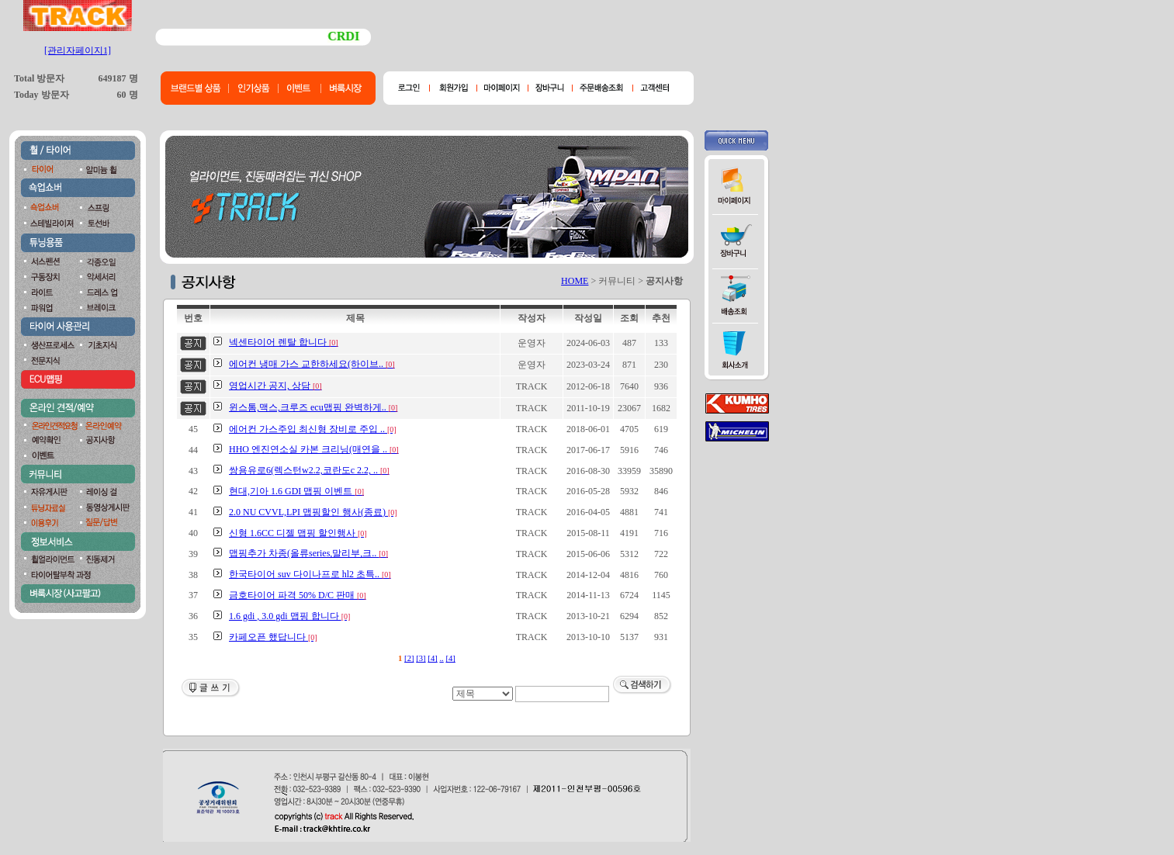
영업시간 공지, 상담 (275, 385)
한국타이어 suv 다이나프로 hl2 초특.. (310, 574)
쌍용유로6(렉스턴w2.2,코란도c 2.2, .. (309, 470)
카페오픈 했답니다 (273, 637)
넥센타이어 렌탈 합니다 (283, 342)
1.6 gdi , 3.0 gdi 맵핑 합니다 (289, 616)
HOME (574, 280)
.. (441, 658)
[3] (420, 658)
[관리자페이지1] (77, 50)
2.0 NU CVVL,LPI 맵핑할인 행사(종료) (313, 512)
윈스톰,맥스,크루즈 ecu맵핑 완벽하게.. (313, 407)
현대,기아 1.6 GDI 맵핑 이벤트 (296, 491)
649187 (112, 78)
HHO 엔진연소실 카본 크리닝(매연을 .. (314, 449)
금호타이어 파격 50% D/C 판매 (297, 595)
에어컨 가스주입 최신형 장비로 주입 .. (313, 429)
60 (121, 94)
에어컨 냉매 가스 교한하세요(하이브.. (312, 363)
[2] (409, 658)
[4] (432, 658)
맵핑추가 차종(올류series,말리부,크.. (308, 553)
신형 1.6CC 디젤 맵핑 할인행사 (298, 533)
